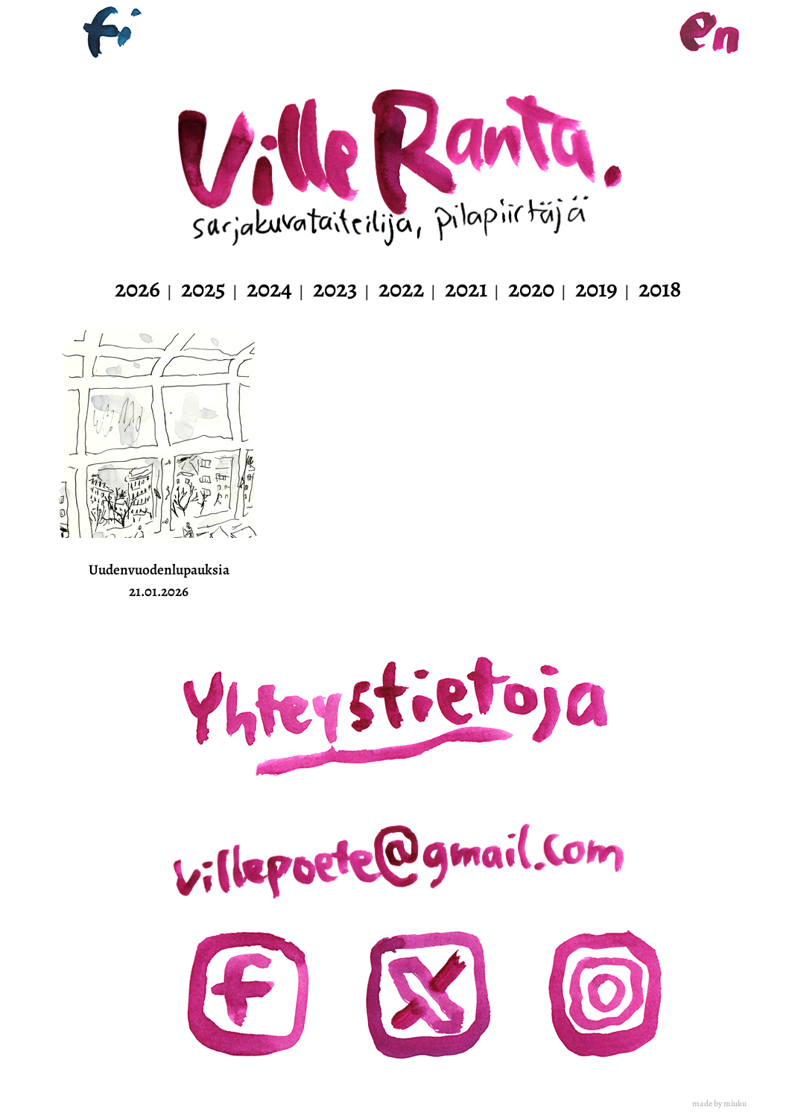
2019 (596, 288)
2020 (531, 288)
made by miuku (719, 1103)
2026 (137, 288)
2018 (660, 288)
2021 (466, 288)
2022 (401, 288)
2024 (269, 288)
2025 (203, 288)
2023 (335, 288)
